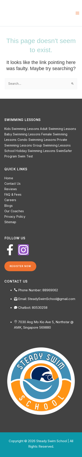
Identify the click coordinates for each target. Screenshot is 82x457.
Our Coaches (14, 211)
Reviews (10, 189)
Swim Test (25, 156)
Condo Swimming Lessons (36, 139)
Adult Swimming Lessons (58, 129)
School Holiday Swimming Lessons (29, 151)
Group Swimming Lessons (51, 145)
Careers (10, 200)
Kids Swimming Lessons (21, 129)
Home (8, 178)
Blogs (8, 205)
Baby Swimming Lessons (22, 134)
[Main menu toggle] (77, 13)
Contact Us (12, 183)
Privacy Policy (14, 216)
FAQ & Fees (12, 194)
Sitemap (10, 222)
